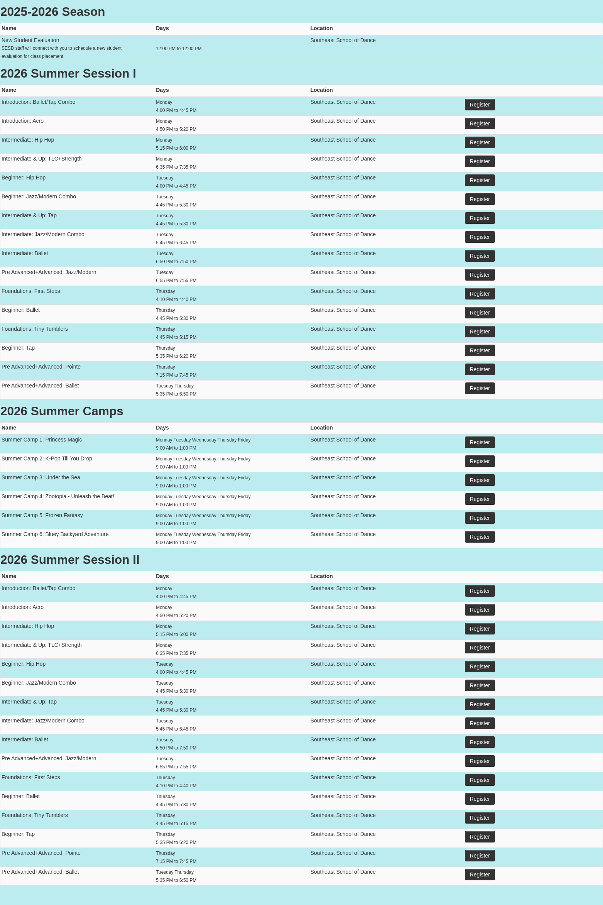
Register (480, 104)
